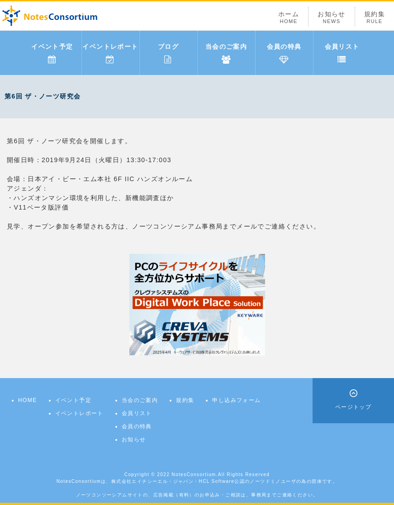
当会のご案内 (226, 53)
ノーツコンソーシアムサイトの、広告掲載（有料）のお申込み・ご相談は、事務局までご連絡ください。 (197, 494)
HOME (27, 400)
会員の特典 (284, 53)
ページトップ (353, 407)
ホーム (288, 17)
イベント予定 (52, 53)
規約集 (374, 17)
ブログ (168, 53)
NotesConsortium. (194, 474)
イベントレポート (110, 53)
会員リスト (342, 53)
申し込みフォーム (236, 400)
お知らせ (332, 17)
